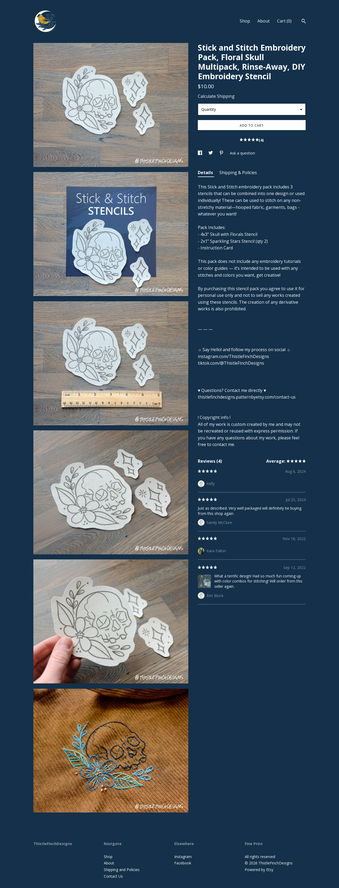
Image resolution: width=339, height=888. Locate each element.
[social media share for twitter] (211, 153)
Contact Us (113, 876)
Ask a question (242, 153)
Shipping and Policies (122, 869)
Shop (245, 21)
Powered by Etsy (259, 869)
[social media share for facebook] (200, 153)
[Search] (304, 22)
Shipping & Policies (238, 172)
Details (206, 172)
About (263, 21)
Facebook (182, 862)
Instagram (183, 856)
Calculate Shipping (216, 96)
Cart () (284, 21)
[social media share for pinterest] (222, 153)
